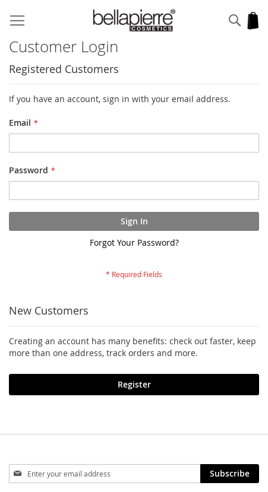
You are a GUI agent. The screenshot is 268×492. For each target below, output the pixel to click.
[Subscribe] (229, 473)
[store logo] (134, 20)
